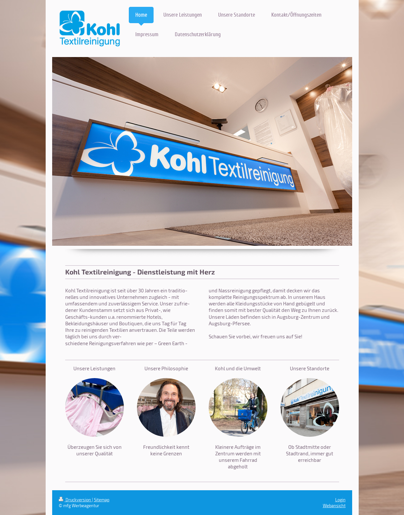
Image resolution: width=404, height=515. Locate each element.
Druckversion (75, 499)
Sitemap (102, 499)
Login (340, 499)
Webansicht (334, 505)
